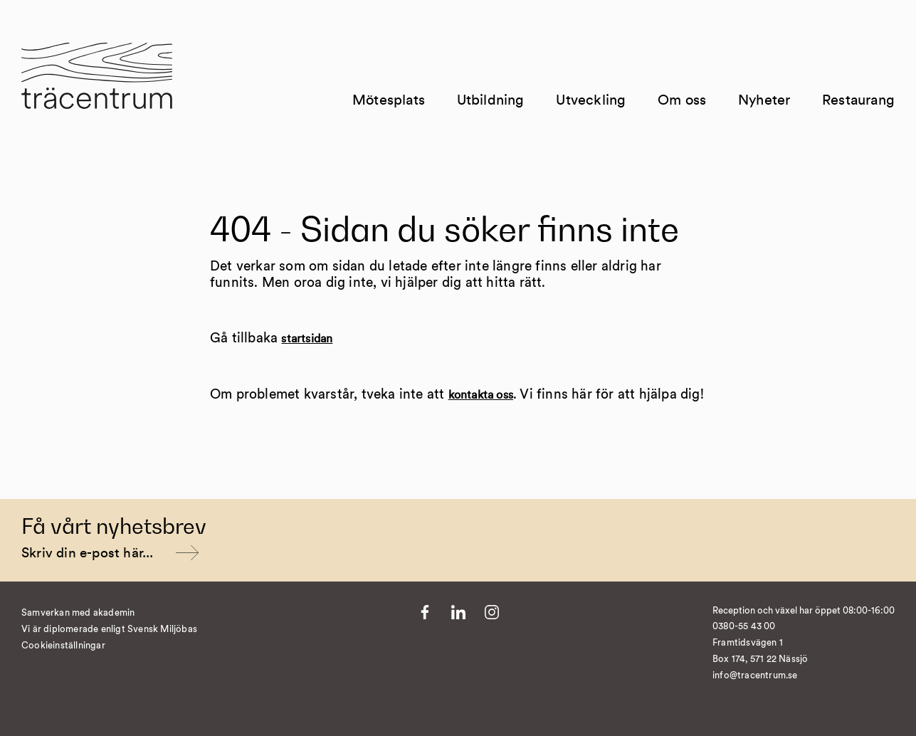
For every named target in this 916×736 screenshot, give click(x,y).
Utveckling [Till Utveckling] (591, 100)
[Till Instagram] (492, 612)
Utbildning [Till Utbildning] (491, 100)
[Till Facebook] (425, 612)
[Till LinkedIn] (458, 612)
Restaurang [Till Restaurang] (858, 100)
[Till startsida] (96, 85)
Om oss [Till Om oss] (682, 100)
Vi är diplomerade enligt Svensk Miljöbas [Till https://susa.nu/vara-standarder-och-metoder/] (109, 629)
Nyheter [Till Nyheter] (764, 100)
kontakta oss (480, 395)
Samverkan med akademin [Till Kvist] (78, 613)
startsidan (306, 339)
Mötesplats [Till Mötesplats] (388, 100)
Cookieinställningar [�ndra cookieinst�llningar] (63, 646)
